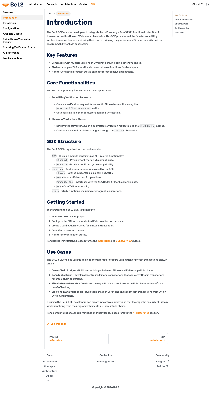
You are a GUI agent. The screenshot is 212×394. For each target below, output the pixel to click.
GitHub (197, 4)
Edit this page (56, 323)
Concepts (52, 4)
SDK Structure (181, 24)
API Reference (11, 52)
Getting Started (182, 28)
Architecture (68, 4)
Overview (8, 12)
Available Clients (12, 33)
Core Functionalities (184, 19)
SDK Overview (124, 241)
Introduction (36, 4)
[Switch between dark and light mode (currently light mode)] (207, 4)
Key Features (181, 15)
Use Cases (179, 32)
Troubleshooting (12, 58)
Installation (9, 23)
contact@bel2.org (106, 361)
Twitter (162, 366)
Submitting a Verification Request (17, 40)
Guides (83, 4)
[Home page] (50, 13)
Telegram (162, 361)
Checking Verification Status (19, 47)
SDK (93, 4)
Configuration (11, 28)
